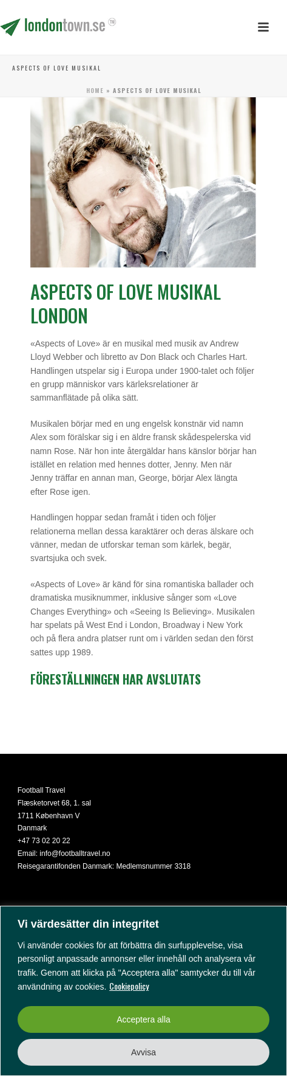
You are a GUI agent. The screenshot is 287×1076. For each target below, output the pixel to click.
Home (95, 90)
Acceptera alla (143, 1019)
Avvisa (143, 1052)
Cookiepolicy (129, 985)
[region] (143, 991)
